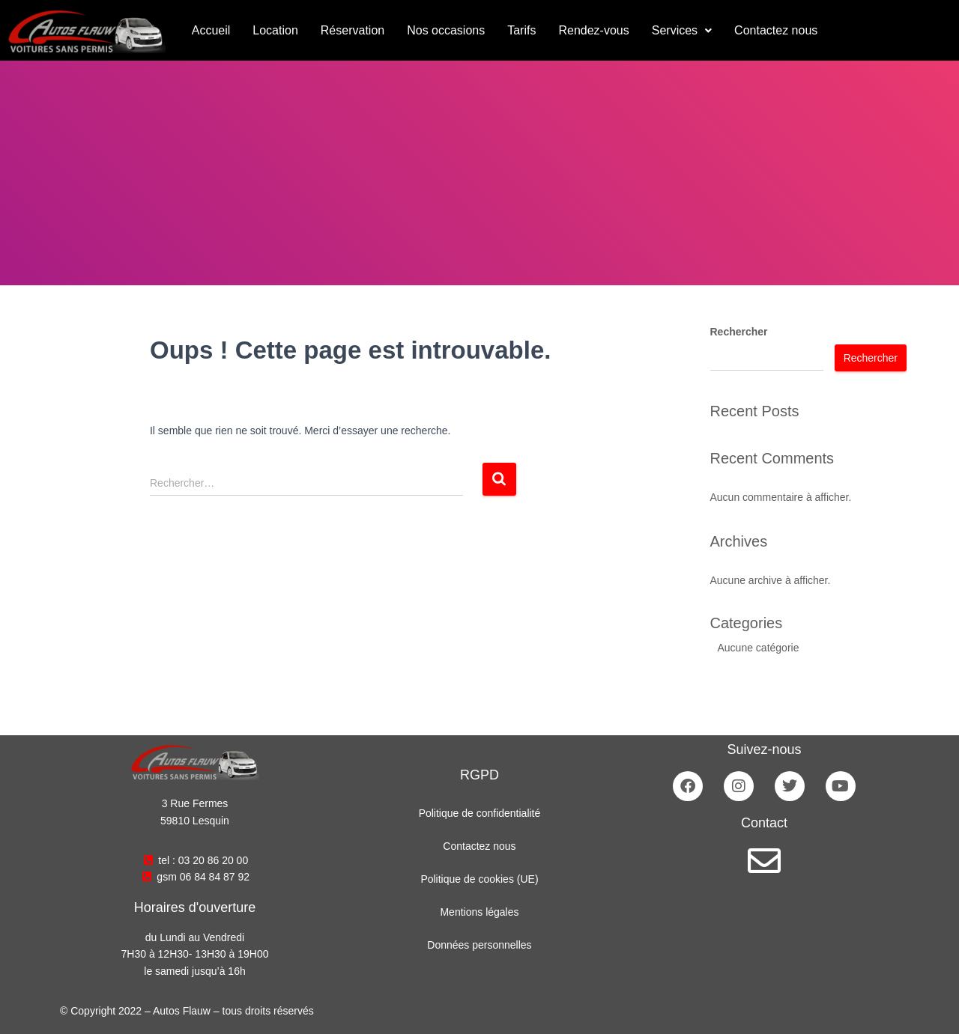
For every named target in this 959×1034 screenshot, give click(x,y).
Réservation (352, 30)
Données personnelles (479, 945)
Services (682, 30)
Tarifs (521, 30)
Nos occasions (446, 30)
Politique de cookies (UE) (479, 879)
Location (275, 30)
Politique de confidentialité (480, 813)
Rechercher (739, 332)
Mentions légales (479, 912)
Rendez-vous (593, 30)
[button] (682, 30)
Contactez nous (775, 30)
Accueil (211, 30)
